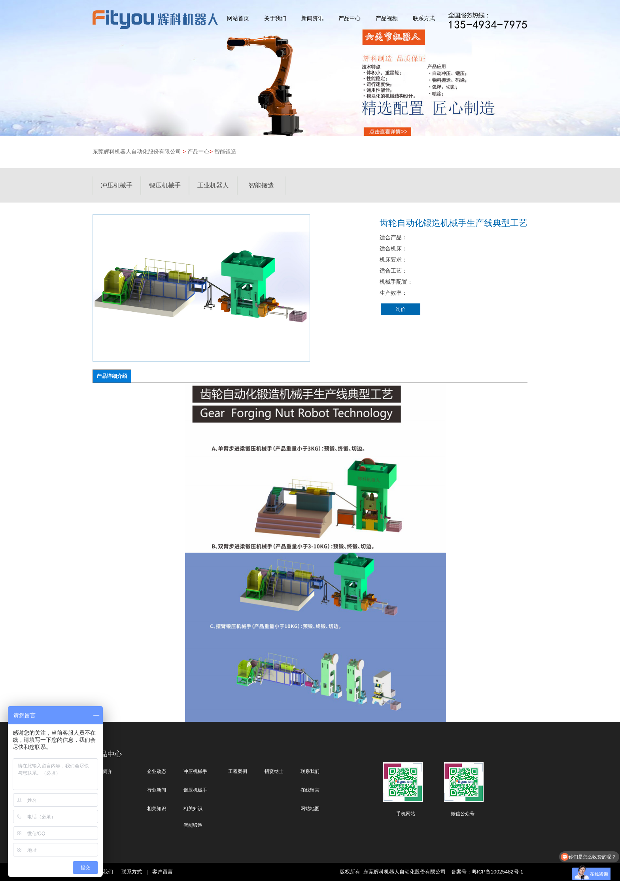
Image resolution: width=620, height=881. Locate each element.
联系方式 (424, 18)
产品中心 (349, 18)
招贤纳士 (274, 771)
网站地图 (310, 808)
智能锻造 (225, 151)
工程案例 (237, 771)
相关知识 (156, 808)
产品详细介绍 (111, 376)
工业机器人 (213, 185)
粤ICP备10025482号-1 (497, 872)
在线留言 (310, 790)
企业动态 (156, 771)
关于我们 (275, 18)
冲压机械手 (116, 185)
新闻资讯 (312, 18)
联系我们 (310, 771)
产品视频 (387, 18)
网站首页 (238, 18)
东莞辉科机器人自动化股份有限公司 (137, 151)
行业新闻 (156, 790)
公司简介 (102, 771)
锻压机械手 (165, 185)
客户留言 (162, 872)
